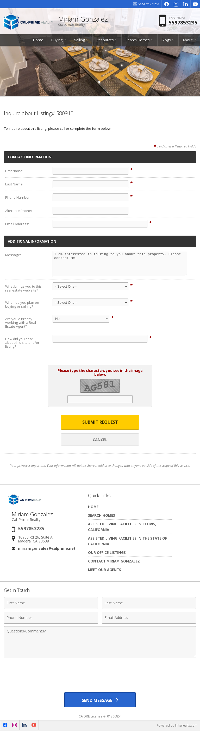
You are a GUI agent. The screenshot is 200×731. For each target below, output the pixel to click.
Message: (13, 255)
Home (38, 40)
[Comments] (100, 641)
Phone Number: (17, 197)
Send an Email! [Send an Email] (146, 4)
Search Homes (138, 40)
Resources (105, 40)
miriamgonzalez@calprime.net (47, 548)
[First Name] (51, 603)
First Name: (14, 171)
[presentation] (100, 673)
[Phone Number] (51, 618)
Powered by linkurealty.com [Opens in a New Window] (177, 725)
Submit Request (100, 422)
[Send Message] (99, 700)
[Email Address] (149, 618)
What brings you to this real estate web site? (23, 288)
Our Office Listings (107, 552)
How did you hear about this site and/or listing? (22, 343)
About (187, 40)
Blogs (166, 40)
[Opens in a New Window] (166, 4)
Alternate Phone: (18, 210)
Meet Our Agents (104, 569)
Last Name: (14, 184)
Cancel (100, 439)
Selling (79, 40)
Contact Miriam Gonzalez (114, 561)
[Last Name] (149, 603)
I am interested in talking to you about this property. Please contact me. (120, 264)
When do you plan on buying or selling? (22, 304)
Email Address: (17, 224)
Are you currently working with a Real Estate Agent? (20, 322)
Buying (57, 40)
